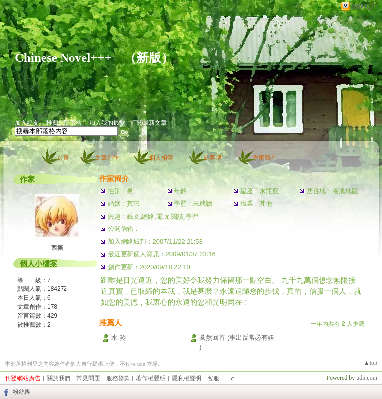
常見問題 (88, 378)
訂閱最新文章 (149, 122)
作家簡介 (264, 157)
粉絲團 (22, 391)
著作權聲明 (151, 378)
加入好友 (27, 122)
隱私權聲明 (186, 378)
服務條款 (118, 378)
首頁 (63, 157)
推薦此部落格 (64, 122)
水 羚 (118, 337)
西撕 (57, 247)
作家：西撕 (30, 115)
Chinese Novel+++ (63, 57)
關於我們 (58, 378)
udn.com (366, 377)
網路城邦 (364, 6)
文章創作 (107, 157)
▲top (370, 362)
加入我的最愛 (107, 122)
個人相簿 (161, 157)
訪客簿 (213, 157)
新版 (148, 57)
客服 (213, 378)
